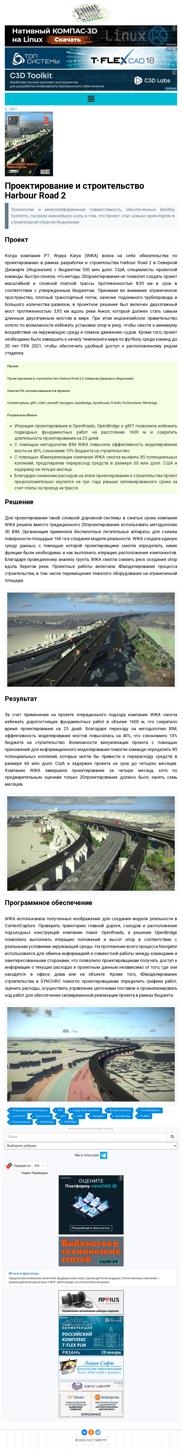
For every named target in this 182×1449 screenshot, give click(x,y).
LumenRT (19, 1116)
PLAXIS (145, 1116)
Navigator (99, 1116)
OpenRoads (42, 1116)
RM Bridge (47, 1122)
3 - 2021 (11, 109)
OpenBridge (122, 1116)
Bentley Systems (120, 1110)
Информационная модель (30, 1110)
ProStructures (21, 1122)
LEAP (79, 1116)
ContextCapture (150, 1110)
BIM (60, 1110)
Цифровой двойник (86, 1110)
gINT (63, 1116)
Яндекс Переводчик (34, 1173)
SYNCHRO (70, 1122)
